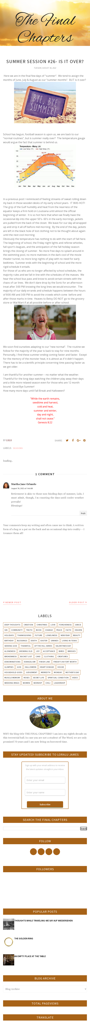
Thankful (26, 646)
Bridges (72, 651)
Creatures (63, 656)
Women (26, 683)
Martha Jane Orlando (23, 484)
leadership (59, 683)
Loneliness (51, 635)
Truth (29, 630)
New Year (65, 635)
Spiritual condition (58, 677)
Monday (58, 672)
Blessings (22, 640)
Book (39, 630)
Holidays (9, 635)
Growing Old (25, 651)
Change (49, 630)
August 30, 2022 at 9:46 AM (22, 488)
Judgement (31, 672)
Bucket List (26, 656)
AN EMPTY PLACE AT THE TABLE (30, 956)
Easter (44, 640)
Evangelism (30, 662)
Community (17, 630)
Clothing (49, 656)
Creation (28, 625)
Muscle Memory (12, 677)
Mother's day (72, 672)
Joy (38, 651)
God (19, 667)
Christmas (42, 625)
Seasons (18, 448)
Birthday (9, 640)
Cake (38, 656)
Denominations (12, 662)
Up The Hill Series (43, 646)
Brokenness (10, 656)
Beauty (76, 635)
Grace (78, 625)
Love (53, 625)
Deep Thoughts (12, 625)
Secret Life (38, 677)
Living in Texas (69, 640)
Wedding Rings (11, 683)
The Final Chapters (45, 29)
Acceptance (49, 651)
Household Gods (13, 672)
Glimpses (8, 667)
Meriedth (45, 672)
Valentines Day (63, 646)
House (61, 667)
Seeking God (10, 646)
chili (47, 683)
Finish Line (44, 662)
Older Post (77, 602)
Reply (83, 513)
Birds (61, 651)
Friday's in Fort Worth (65, 662)
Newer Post (13, 602)
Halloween (30, 667)
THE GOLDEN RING (23, 938)
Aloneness (9, 651)
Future (38, 635)
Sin (6, 630)
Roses (27, 677)
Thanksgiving (24, 635)
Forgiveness (65, 625)
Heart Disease (47, 667)
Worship (38, 683)
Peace (59, 630)
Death (34, 640)
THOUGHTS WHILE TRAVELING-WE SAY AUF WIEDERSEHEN (43, 920)
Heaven (78, 630)
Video (75, 677)
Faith (68, 630)
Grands (54, 640)
